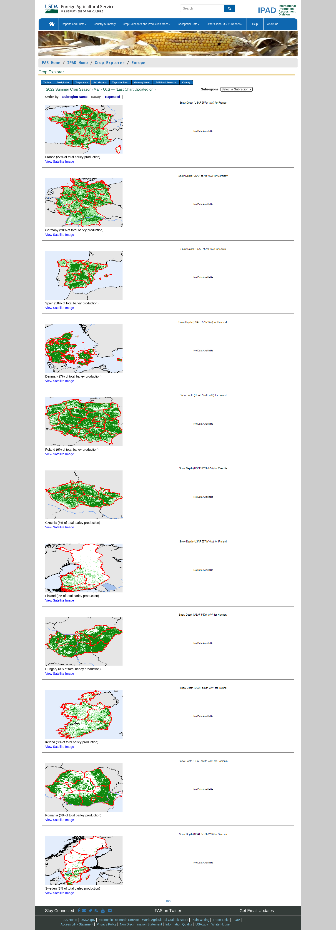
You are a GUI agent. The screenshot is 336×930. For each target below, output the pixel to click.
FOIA (236, 920)
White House (220, 924)
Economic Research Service (119, 920)
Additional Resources (166, 82)
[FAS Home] (68, 7)
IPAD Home (77, 62)
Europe (138, 62)
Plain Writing (200, 920)
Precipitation (63, 82)
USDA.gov (87, 920)
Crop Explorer (109, 62)
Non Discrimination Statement (141, 924)
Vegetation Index (120, 82)
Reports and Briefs (74, 24)
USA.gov (202, 924)
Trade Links (221, 920)
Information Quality (178, 924)
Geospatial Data (189, 24)
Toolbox (47, 82)
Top (168, 901)
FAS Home (51, 62)
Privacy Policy (106, 924)
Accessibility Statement (77, 924)
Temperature (81, 82)
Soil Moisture (99, 82)
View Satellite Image (59, 161)
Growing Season (142, 82)
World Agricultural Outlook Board (165, 920)
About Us (272, 24)
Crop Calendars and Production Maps (147, 24)
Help (255, 24)
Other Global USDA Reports (225, 24)
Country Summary (105, 24)
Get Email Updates (256, 910)
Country (186, 82)
